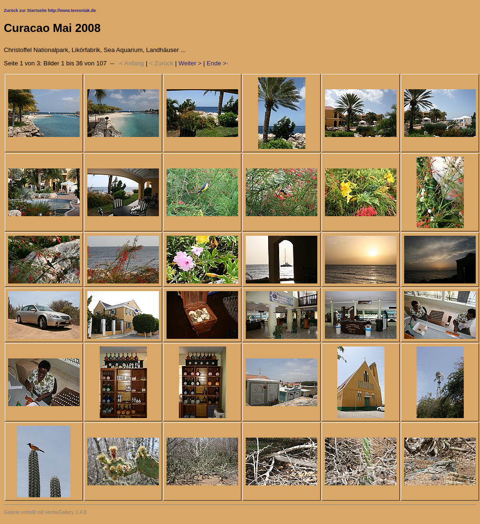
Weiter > (190, 63)
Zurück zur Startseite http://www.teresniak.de (50, 10)
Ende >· (217, 63)
